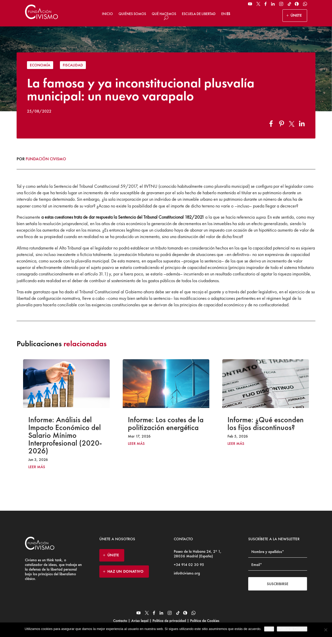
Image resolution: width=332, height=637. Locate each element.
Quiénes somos (132, 14)
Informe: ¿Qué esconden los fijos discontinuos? (265, 423)
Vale (269, 629)
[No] (325, 629)
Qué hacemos (164, 14)
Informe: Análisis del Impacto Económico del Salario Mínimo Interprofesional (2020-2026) (65, 435)
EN (223, 13)
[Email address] (277, 565)
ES (228, 13)
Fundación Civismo (46, 159)
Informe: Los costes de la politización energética (166, 423)
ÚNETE (296, 15)
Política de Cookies (204, 620)
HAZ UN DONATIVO (125, 571)
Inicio (107, 14)
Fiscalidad (73, 65)
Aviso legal (139, 620)
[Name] (277, 552)
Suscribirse (277, 583)
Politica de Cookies (292, 629)
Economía (40, 65)
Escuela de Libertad (199, 14)
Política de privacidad (169, 620)
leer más (36, 467)
